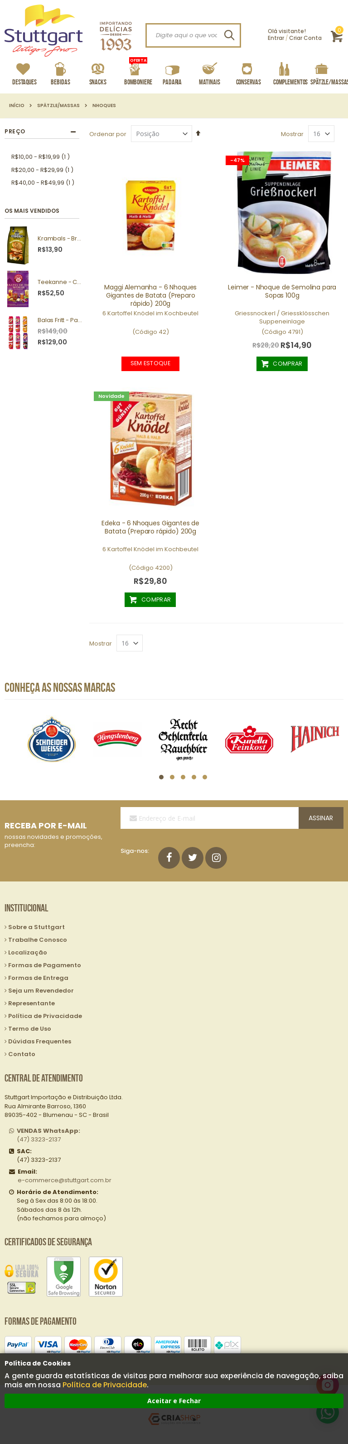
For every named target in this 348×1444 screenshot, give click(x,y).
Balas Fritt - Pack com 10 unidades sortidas (61, 320)
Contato (21, 1054)
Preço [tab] (15, 131)
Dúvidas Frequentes (39, 1041)
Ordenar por (107, 134)
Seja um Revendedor (41, 990)
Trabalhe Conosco (37, 939)
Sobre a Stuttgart (36, 927)
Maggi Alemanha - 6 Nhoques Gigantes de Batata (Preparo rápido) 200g (150, 295)
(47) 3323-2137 (48, 1135)
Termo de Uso (29, 1028)
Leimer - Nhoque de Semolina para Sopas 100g (282, 291)
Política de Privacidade (105, 1385)
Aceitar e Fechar (174, 1400)
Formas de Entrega (38, 978)
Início (16, 106)
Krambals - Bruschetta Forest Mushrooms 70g (61, 239)
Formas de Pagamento (44, 965)
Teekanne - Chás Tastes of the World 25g (61, 282)
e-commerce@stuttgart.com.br (64, 1180)
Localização (27, 952)
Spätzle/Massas (58, 105)
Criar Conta (305, 38)
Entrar (276, 38)
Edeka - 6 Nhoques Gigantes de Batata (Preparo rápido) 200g (150, 527)
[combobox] (193, 35)
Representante (31, 1003)
